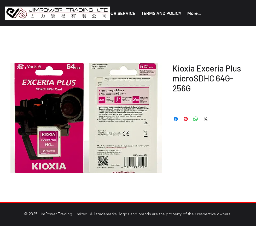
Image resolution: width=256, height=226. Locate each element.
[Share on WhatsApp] (196, 119)
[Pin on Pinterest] (186, 119)
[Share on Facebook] (176, 119)
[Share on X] (205, 119)
